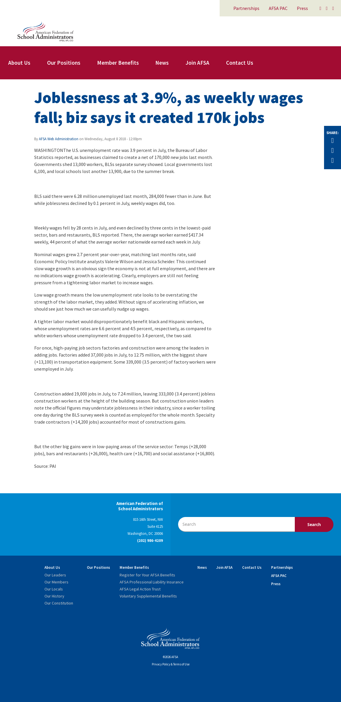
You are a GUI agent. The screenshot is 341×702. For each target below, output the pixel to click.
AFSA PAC (278, 8)
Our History (54, 596)
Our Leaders (55, 575)
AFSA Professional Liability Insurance (152, 582)
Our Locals (53, 589)
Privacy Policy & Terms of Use (171, 664)
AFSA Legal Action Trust (140, 589)
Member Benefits (118, 62)
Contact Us (239, 62)
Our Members (56, 582)
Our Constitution (58, 603)
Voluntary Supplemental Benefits (148, 596)
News (162, 62)
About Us (19, 62)
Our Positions (63, 62)
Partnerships (246, 8)
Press (302, 8)
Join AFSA (197, 62)
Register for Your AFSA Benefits (147, 575)
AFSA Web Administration (58, 138)
